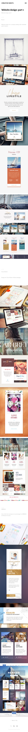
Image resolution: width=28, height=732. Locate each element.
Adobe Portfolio (16, 729)
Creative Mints (7, 3)
